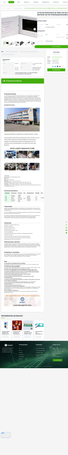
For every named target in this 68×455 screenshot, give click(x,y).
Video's (18, 2)
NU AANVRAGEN (56, 69)
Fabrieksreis (35, 2)
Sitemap (20, 358)
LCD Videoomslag (39, 358)
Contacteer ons (56, 2)
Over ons (20, 350)
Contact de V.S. (22, 354)
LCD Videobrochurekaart (40, 350)
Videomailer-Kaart (39, 352)
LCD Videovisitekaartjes (40, 348)
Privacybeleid (21, 356)
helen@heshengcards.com (58, 356)
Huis (4, 2)
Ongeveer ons (27, 2)
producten (21, 352)
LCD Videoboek (39, 360)
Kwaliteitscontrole (45, 2)
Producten (11, 2)
